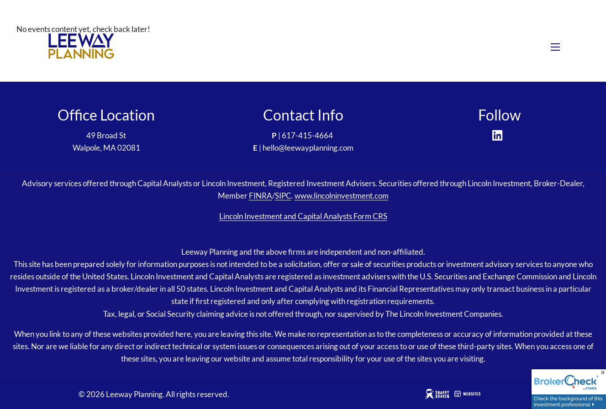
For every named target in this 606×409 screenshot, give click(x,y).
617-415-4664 (307, 135)
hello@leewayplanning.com (308, 147)
